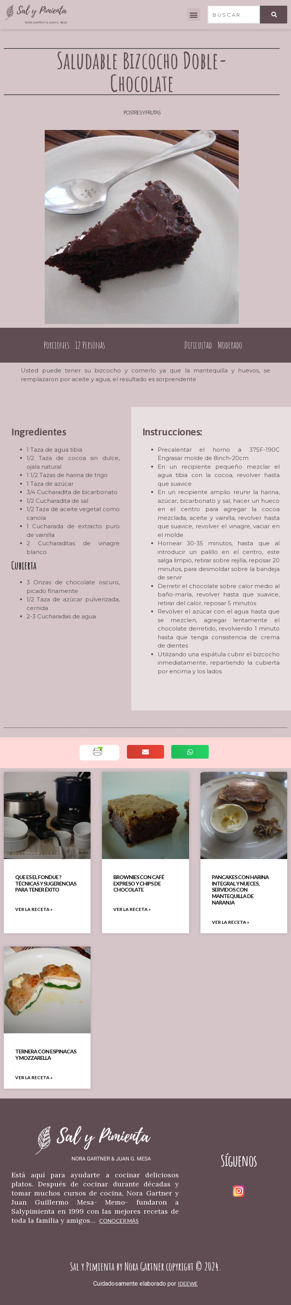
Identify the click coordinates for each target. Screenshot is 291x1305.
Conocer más (119, 1220)
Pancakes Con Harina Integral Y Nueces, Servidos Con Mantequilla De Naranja (240, 890)
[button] (194, 14)
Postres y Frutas (142, 113)
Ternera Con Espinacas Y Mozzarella (45, 1054)
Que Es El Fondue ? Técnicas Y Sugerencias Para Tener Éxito (45, 883)
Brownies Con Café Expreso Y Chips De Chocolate (138, 883)
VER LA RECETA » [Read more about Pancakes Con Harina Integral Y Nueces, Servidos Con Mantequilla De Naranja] (230, 922)
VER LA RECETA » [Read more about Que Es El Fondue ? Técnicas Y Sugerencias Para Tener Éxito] (34, 909)
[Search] (273, 14)
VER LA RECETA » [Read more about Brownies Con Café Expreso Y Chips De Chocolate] (132, 909)
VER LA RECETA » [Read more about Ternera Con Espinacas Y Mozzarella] (34, 1077)
